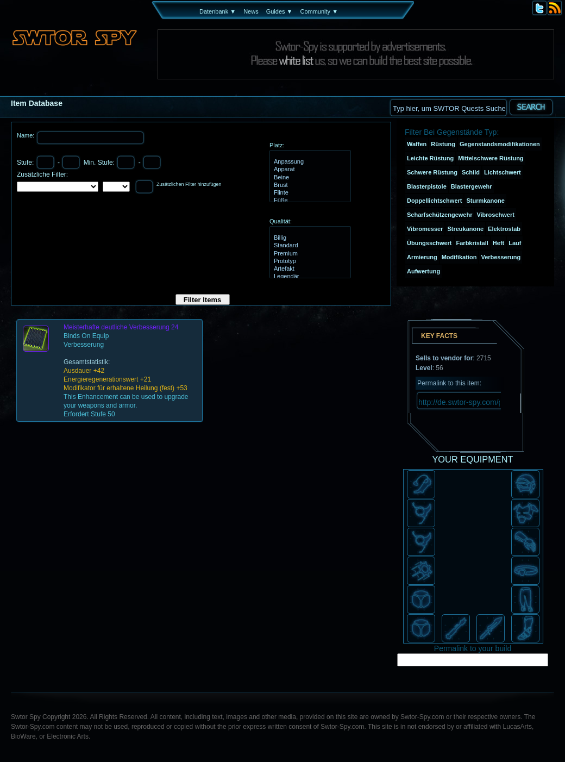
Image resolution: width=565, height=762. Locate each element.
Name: (26, 135)
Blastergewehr (471, 186)
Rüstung (443, 144)
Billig (309, 238)
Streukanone (465, 229)
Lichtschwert (502, 172)
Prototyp (309, 261)
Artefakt (309, 269)
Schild (471, 172)
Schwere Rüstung (432, 172)
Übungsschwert (429, 243)
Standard (309, 245)
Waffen (416, 144)
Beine (309, 178)
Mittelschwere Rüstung (490, 158)
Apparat (309, 169)
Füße (309, 200)
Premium (309, 254)
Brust (309, 185)
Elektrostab (504, 229)
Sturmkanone (485, 200)
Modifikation (459, 257)
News (251, 11)
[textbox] (448, 107)
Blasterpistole (427, 186)
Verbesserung (500, 257)
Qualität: (280, 221)
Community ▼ (319, 11)
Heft (498, 243)
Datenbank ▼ (217, 11)
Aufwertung (423, 271)
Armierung (422, 257)
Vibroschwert (495, 214)
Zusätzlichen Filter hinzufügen (189, 184)
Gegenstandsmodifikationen (500, 144)
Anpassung (309, 162)
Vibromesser (425, 229)
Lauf (514, 243)
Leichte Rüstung (430, 158)
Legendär (309, 276)
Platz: (277, 145)
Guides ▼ (279, 11)
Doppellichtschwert (434, 200)
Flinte (309, 193)
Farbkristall (472, 243)
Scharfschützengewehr (439, 214)
